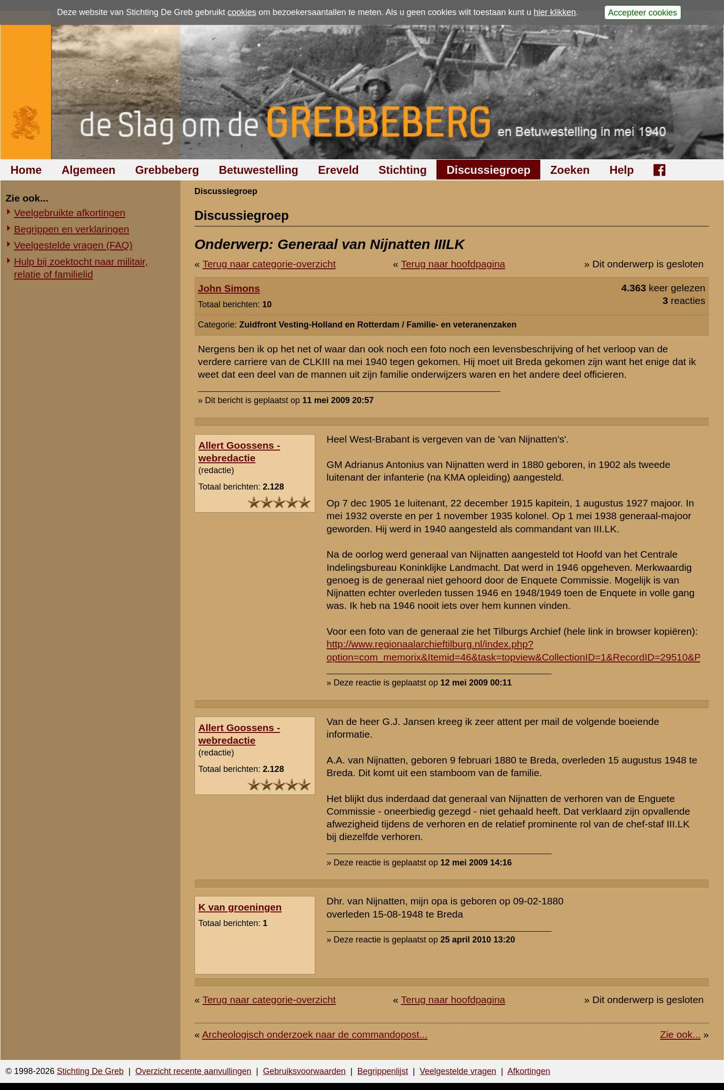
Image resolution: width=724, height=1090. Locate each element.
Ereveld (338, 170)
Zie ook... (680, 1034)
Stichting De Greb (90, 1071)
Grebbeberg (167, 170)
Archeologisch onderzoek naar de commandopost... (315, 1034)
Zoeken (570, 170)
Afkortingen (528, 1071)
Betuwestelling (258, 170)
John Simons (229, 288)
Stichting (403, 170)
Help (621, 170)
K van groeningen (239, 907)
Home (26, 170)
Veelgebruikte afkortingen (69, 212)
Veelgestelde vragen (458, 1071)
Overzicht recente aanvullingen (193, 1071)
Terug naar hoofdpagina (453, 263)
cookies (241, 12)
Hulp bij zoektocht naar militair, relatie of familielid (81, 268)
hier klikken (555, 12)
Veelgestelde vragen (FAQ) (73, 245)
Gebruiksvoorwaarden (304, 1071)
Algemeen (89, 170)
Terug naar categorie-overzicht (269, 263)
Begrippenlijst (382, 1071)
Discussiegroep (488, 170)
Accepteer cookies (642, 12)
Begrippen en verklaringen (71, 229)
